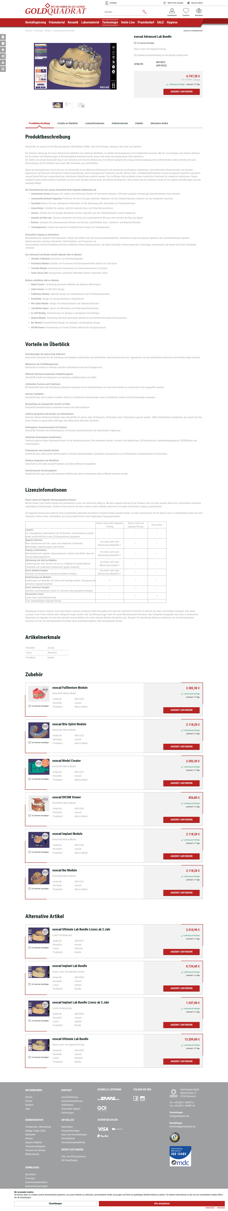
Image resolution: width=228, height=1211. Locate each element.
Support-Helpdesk (33, 1143)
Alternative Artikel (171, 123)
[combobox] (126, 12)
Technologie (110, 22)
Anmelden (111, 3)
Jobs (27, 1109)
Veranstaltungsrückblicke (73, 1143)
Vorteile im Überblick (71, 123)
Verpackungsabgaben (35, 1147)
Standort (29, 1105)
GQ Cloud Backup (69, 1161)
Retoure (29, 1139)
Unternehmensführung (71, 1102)
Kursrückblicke (68, 1139)
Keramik (73, 22)
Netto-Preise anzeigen (173, 3)
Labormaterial (90, 22)
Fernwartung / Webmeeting (38, 1127)
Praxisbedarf (146, 22)
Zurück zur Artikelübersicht (193, 31)
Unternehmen (33, 1091)
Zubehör (149, 123)
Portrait (28, 1098)
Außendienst (67, 1105)
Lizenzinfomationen (101, 123)
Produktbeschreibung (41, 123)
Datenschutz (210, 1207)
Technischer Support (70, 1109)
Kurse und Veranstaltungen (74, 1135)
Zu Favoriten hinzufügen (144, 43)
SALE (160, 22)
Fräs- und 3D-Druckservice (73, 1157)
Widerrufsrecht (32, 1155)
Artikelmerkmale (128, 123)
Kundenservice (34, 1120)
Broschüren (30, 1175)
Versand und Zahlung (35, 1151)
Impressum (221, 1207)
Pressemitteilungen (70, 1131)
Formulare (30, 1179)
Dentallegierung (35, 22)
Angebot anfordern (182, 91)
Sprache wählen (194, 3)
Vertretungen (67, 1113)
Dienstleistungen (72, 1150)
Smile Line (128, 22)
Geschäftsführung (69, 1098)
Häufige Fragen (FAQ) (35, 1131)
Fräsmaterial (57, 22)
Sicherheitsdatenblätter (36, 1183)
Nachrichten (67, 1127)
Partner (28, 1102)
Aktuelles (67, 1120)
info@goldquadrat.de (179, 1117)
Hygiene (172, 22)
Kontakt (66, 1091)
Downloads (32, 1168)
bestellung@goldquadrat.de (182, 1127)
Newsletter (30, 1135)
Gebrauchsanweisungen (36, 1187)
